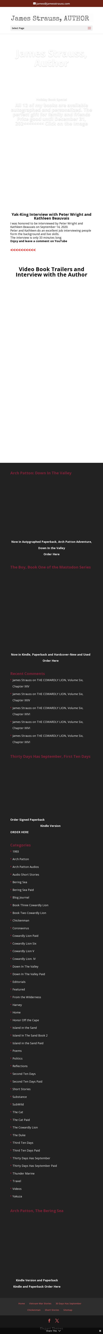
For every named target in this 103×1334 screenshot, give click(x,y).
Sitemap (67, 1309)
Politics (18, 1058)
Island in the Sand (25, 1028)
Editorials (19, 982)
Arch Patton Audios (26, 867)
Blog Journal (21, 897)
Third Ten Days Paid (26, 1150)
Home (17, 1012)
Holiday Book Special (51, 99)
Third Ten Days (23, 1143)
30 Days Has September (68, 1303)
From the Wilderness (27, 997)
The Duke (19, 1135)
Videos (17, 1189)
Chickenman (21, 920)
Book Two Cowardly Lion (29, 913)
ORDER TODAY (51, 134)
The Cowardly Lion (25, 1127)
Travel (17, 1181)
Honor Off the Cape (26, 1020)
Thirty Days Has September (31, 1158)
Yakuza (17, 1196)
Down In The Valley (25, 966)
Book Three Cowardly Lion (30, 905)
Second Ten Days (24, 1074)
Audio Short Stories (26, 874)
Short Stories (22, 1089)
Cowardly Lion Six (24, 943)
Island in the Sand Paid (28, 1043)
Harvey (17, 1005)
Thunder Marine (24, 1173)
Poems (17, 1051)
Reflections (20, 1066)
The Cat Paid (21, 1120)
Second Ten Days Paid (27, 1081)
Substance (20, 1097)
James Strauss (22, 680)
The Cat (18, 1112)
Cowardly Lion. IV (24, 959)
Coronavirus (21, 928)
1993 (16, 851)
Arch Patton (21, 859)
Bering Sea (20, 882)
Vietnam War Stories (40, 1303)
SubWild (18, 1104)
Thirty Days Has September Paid (35, 1166)
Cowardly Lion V (23, 951)
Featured (19, 989)
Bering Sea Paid (23, 890)
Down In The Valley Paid (29, 974)
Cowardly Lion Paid (25, 936)
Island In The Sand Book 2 (30, 1035)
